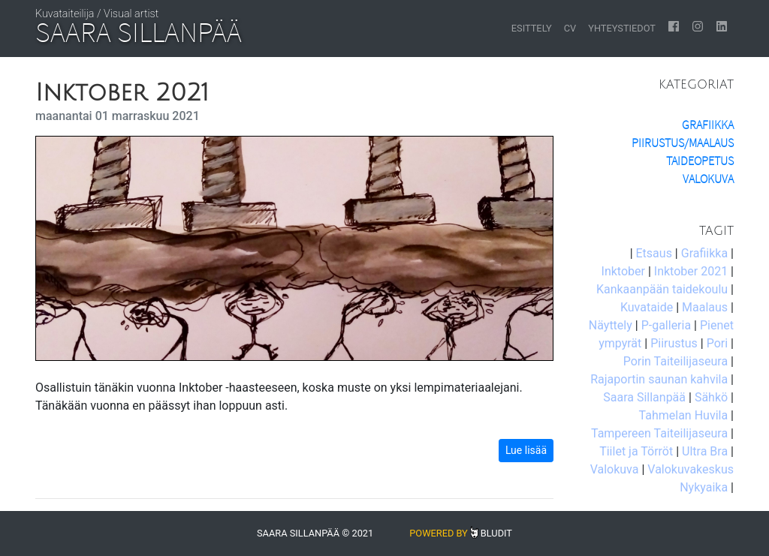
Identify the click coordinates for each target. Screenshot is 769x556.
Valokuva (708, 179)
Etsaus (654, 253)
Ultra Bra (705, 451)
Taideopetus (700, 161)
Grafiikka (708, 125)
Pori (717, 343)
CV (570, 28)
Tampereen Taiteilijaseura (659, 433)
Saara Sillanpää (644, 397)
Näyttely (610, 325)
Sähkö (711, 397)
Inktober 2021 (691, 271)
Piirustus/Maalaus (683, 143)
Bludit (496, 533)
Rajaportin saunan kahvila (659, 379)
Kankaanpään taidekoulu (662, 289)
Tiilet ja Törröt (636, 451)
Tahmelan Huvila (683, 415)
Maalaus (705, 307)
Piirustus (674, 343)
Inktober (623, 271)
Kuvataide (646, 307)
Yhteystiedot (622, 28)
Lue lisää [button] (526, 450)
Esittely (531, 28)
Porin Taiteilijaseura (675, 361)
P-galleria (666, 325)
